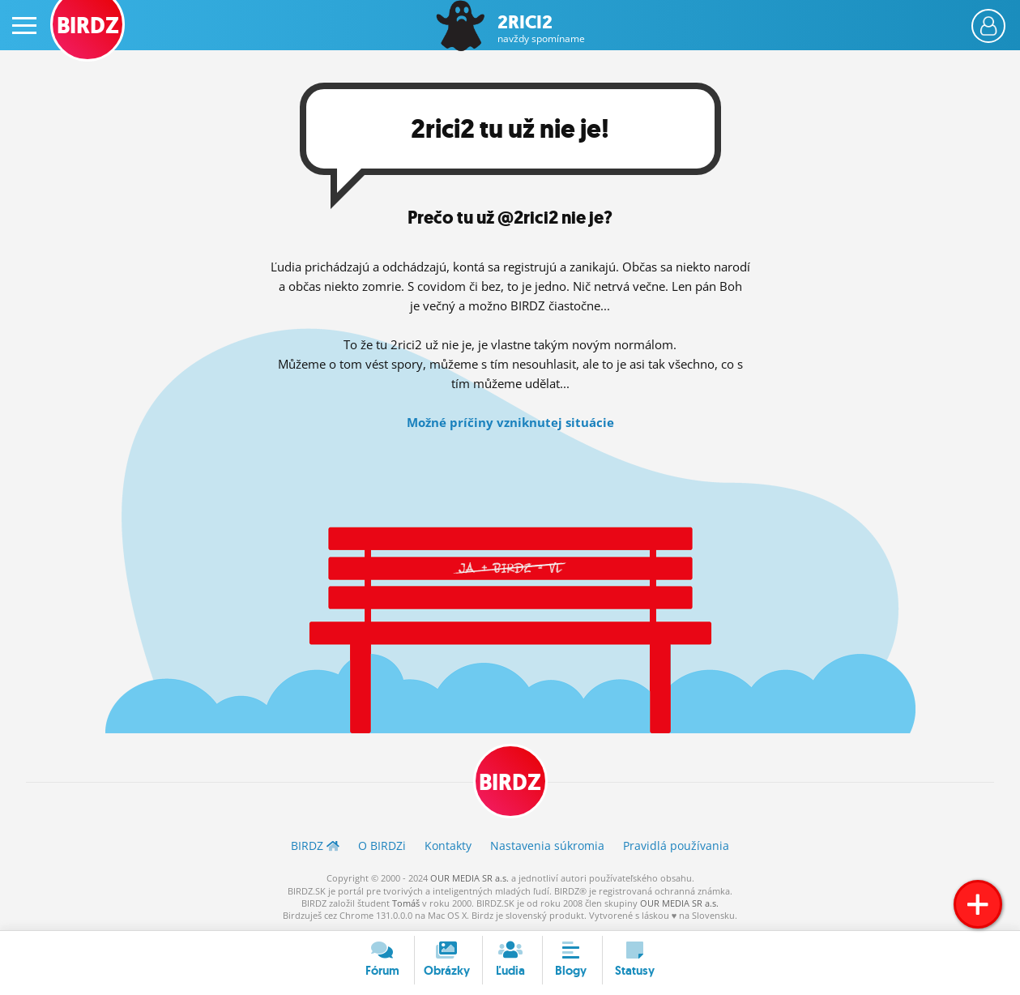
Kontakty (448, 845)
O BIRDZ (382, 845)
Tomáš (406, 903)
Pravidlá (676, 845)
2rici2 (541, 28)
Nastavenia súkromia (547, 845)
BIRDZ (510, 782)
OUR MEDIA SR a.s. (469, 878)
